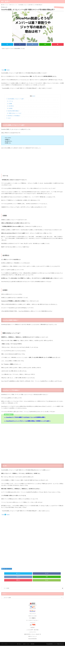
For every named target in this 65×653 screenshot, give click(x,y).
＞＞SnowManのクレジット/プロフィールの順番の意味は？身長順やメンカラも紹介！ (27, 421)
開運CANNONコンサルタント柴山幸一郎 (32, 634)
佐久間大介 (10, 106)
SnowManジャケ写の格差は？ (13, 116)
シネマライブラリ (32, 631)
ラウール (10, 101)
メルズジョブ (32, 622)
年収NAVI (32, 627)
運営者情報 (37, 643)
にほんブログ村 (32, 608)
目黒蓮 (9, 103)
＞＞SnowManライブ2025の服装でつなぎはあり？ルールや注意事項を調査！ (25, 417)
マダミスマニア (32, 613)
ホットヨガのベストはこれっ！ (32, 620)
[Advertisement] (32, 60)
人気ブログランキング (32, 605)
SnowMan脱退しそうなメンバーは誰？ (15, 98)
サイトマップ (14, 643)
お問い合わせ (21, 643)
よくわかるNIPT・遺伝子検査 (32, 629)
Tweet (3, 69)
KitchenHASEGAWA (32, 638)
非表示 (33, 96)
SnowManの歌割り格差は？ (13, 111)
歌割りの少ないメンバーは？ (14, 113)
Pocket (8, 69)
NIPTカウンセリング (32, 636)
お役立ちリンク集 (29, 643)
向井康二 (10, 108)
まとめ (8, 118)
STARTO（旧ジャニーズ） (7, 569)
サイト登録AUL (32, 618)
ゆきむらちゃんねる (32, 616)
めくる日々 (5, 1)
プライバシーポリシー (5, 643)
